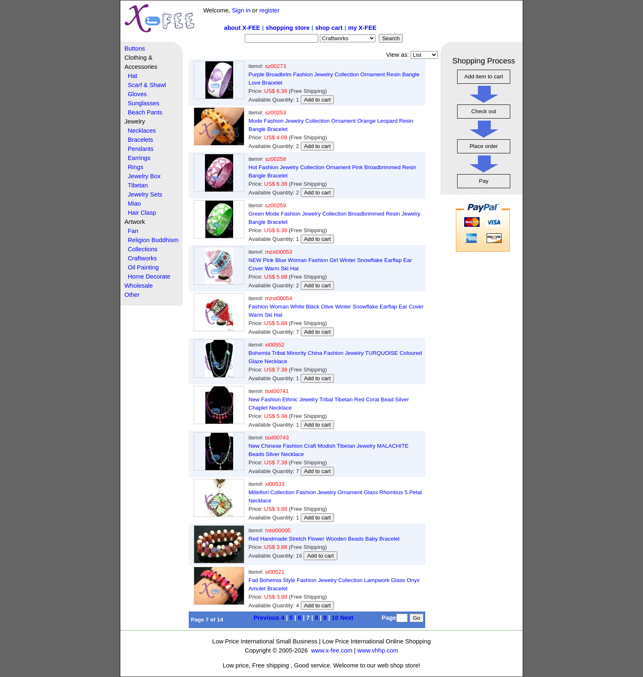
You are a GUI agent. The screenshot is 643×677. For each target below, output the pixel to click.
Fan (133, 231)
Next (346, 617)
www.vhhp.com (377, 650)
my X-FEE (362, 27)
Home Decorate (149, 276)
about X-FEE (242, 27)
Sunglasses (143, 103)
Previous (266, 617)
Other (132, 294)
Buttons (134, 48)
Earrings (139, 158)
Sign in (241, 10)
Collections (143, 249)
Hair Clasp (142, 212)
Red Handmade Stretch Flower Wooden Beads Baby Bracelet (323, 539)
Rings (135, 167)
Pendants (140, 149)
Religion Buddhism (153, 240)
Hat (132, 76)
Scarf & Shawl (147, 85)
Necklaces (142, 130)
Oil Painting (143, 267)
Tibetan (138, 185)
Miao (134, 203)
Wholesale (138, 285)
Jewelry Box (144, 176)
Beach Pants (145, 112)
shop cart (329, 27)
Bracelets (140, 139)
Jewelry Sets (145, 194)
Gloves (137, 94)
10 (335, 617)
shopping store (287, 27)
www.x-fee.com (331, 650)
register (269, 10)
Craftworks (142, 258)
